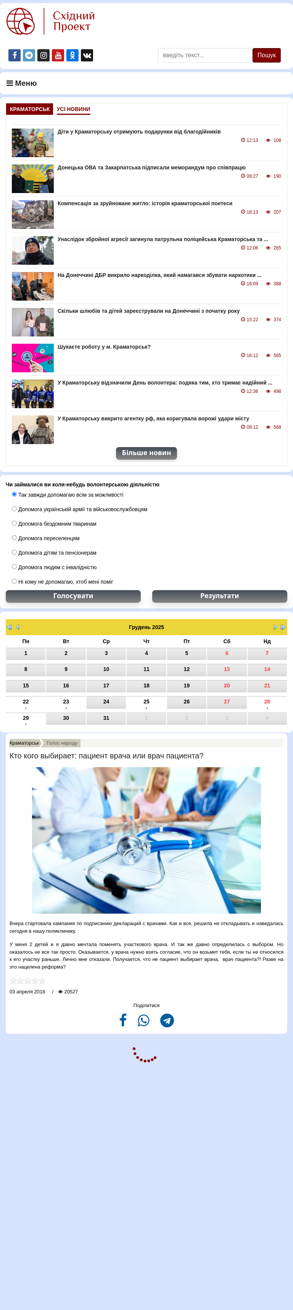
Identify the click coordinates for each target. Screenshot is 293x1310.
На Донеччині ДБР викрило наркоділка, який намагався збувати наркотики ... (160, 275)
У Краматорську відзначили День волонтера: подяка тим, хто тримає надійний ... (165, 383)
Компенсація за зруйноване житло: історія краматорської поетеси (145, 203)
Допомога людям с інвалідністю (54, 567)
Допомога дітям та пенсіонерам (54, 553)
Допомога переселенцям (46, 538)
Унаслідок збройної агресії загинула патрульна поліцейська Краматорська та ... (163, 239)
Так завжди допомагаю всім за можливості (67, 495)
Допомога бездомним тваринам (54, 524)
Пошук (267, 55)
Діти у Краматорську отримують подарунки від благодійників (139, 132)
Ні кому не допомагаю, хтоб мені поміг (62, 582)
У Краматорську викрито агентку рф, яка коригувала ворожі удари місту (153, 418)
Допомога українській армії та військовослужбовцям (79, 509)
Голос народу (62, 743)
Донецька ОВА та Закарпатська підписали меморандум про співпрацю (152, 167)
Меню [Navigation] (21, 83)
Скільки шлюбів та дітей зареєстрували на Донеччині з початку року (149, 311)
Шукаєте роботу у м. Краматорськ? (104, 347)
